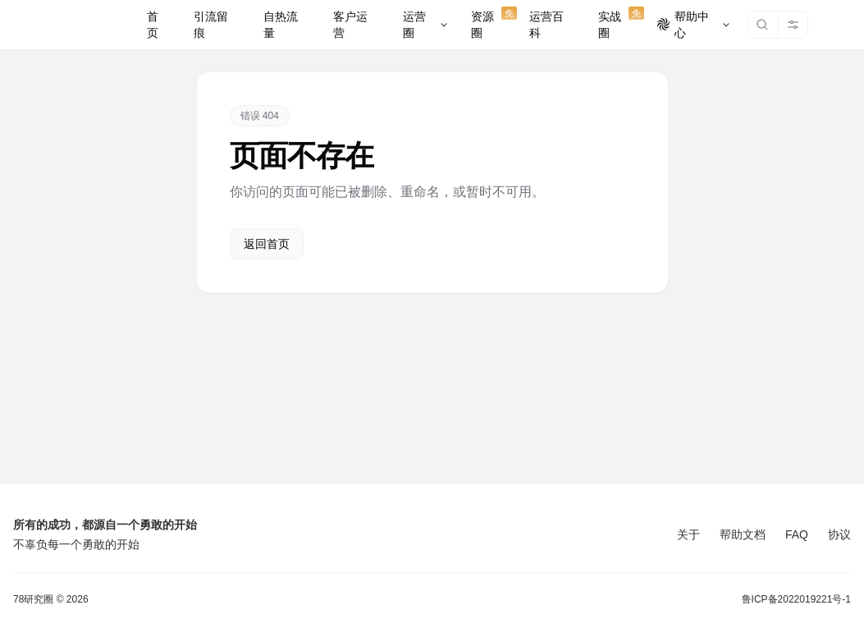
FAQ (796, 534)
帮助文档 (743, 534)
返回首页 (267, 243)
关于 (688, 534)
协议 (839, 534)
